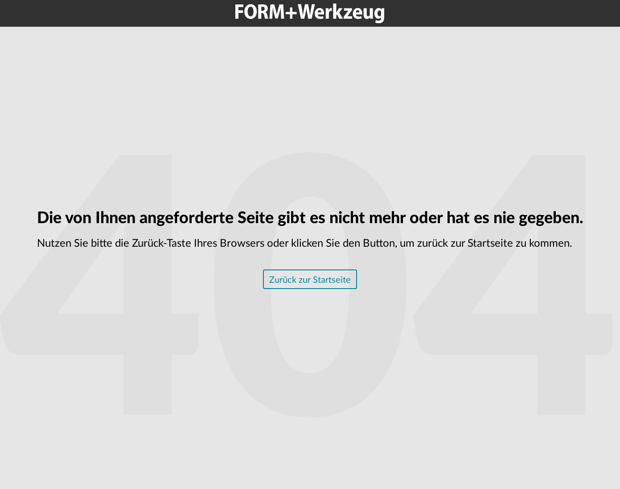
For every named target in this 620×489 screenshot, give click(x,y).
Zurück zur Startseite (310, 280)
